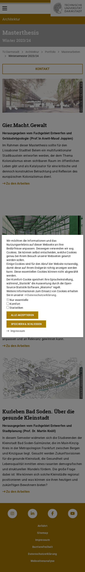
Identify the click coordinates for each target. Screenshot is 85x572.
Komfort (13, 303)
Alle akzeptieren (22, 315)
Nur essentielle (17, 299)
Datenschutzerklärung (40, 295)
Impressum (15, 330)
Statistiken (14, 307)
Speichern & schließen (26, 324)
